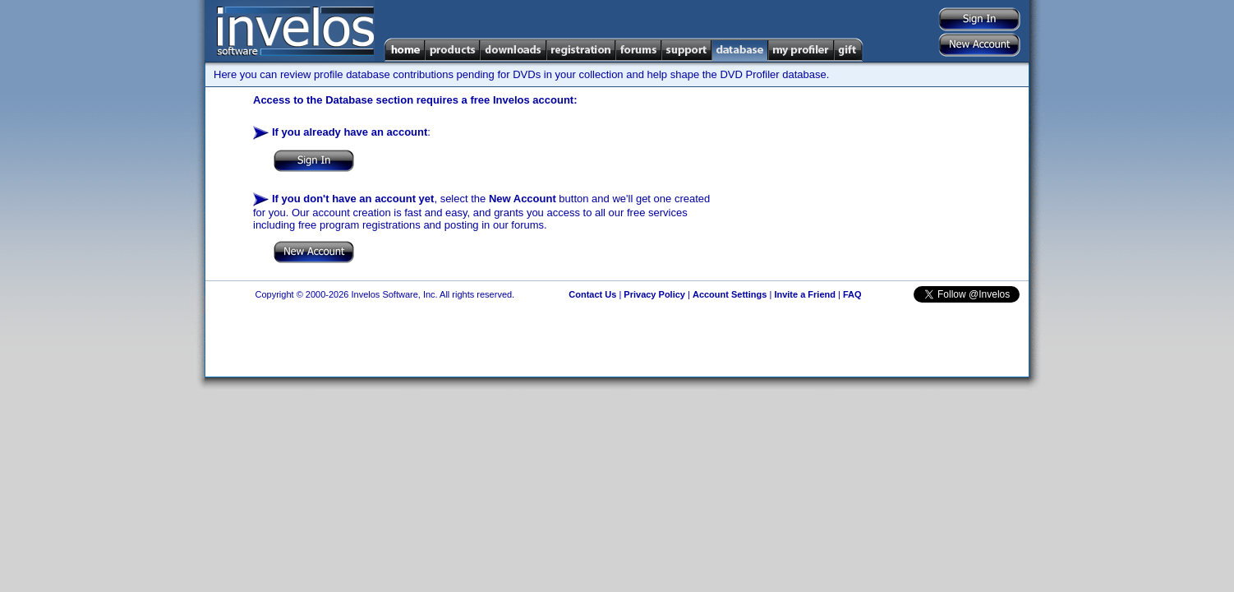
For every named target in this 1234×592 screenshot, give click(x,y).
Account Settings (730, 294)
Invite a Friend (805, 294)
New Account (522, 198)
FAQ (852, 294)
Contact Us (592, 294)
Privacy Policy (654, 294)
